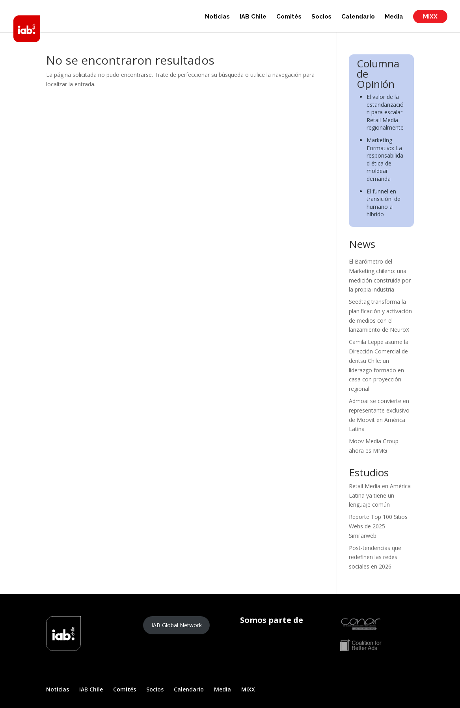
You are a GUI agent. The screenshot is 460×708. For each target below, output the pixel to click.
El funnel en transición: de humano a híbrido (383, 203)
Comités (289, 17)
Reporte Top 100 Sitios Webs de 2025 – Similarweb (378, 526)
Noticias (217, 17)
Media (394, 17)
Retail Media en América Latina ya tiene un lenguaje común (380, 495)
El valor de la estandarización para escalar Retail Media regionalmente (385, 112)
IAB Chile (253, 17)
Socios (321, 17)
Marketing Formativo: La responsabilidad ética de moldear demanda (385, 159)
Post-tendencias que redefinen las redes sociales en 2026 (375, 557)
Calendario (358, 17)
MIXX (430, 16)
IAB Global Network (176, 625)
